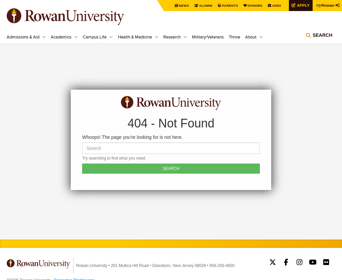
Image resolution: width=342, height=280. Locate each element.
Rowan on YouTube (313, 263)
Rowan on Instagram (299, 263)
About (250, 37)
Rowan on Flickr (326, 263)
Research (172, 37)
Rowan (325, 5)
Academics (61, 37)
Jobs (276, 5)
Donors (254, 5)
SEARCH (171, 168)
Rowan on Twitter (273, 263)
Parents (229, 5)
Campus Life (95, 37)
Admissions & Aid (23, 37)
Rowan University (75, 16)
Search (322, 35)
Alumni (205, 5)
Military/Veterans (208, 37)
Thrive (234, 37)
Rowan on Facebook (286, 263)
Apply (302, 5)
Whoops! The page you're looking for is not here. (132, 137)
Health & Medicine (135, 37)
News (183, 5)
